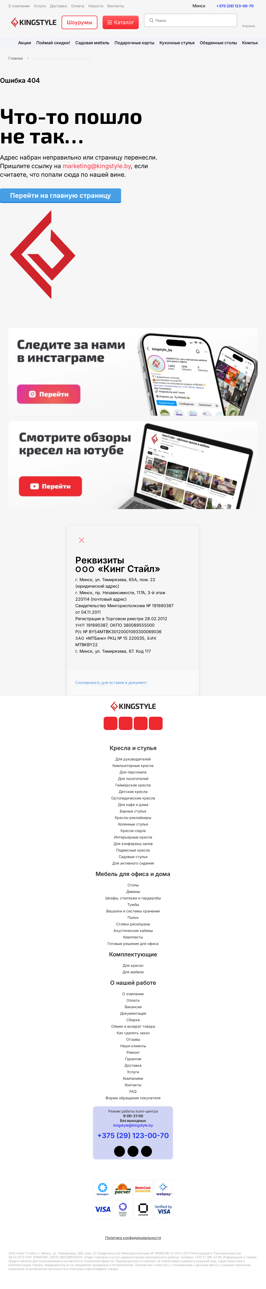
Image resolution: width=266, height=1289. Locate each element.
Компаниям (133, 1078)
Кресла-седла (133, 830)
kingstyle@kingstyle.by (133, 1125)
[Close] (82, 538)
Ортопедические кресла (133, 798)
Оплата (133, 1000)
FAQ (133, 1091)
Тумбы (133, 904)
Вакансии (133, 1007)
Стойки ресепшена (133, 924)
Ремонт (133, 1052)
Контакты (133, 1085)
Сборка (133, 1020)
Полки (133, 917)
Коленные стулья (133, 824)
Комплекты (133, 937)
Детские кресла (133, 791)
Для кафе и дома (133, 804)
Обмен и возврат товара (133, 1026)
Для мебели (133, 972)
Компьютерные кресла (133, 765)
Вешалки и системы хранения (133, 911)
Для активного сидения (133, 863)
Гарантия (133, 1059)
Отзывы (133, 1039)
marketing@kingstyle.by (97, 166)
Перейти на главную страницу (60, 195)
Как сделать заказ (133, 1033)
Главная (15, 58)
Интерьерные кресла (133, 837)
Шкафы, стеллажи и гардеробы (133, 898)
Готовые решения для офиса (133, 943)
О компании (133, 994)
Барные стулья (133, 811)
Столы (133, 885)
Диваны (133, 891)
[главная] (33, 22)
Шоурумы (79, 22)
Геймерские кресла (133, 785)
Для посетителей (133, 778)
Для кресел (133, 965)
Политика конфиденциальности (133, 1237)
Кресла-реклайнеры (133, 817)
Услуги (133, 1072)
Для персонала (133, 772)
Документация (133, 1013)
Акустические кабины (133, 930)
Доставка (133, 1065)
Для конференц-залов (133, 843)
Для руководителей (133, 759)
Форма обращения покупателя (133, 1098)
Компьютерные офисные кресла (62, 58)
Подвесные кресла (133, 850)
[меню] (121, 22)
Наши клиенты (133, 1046)
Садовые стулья (133, 856)
